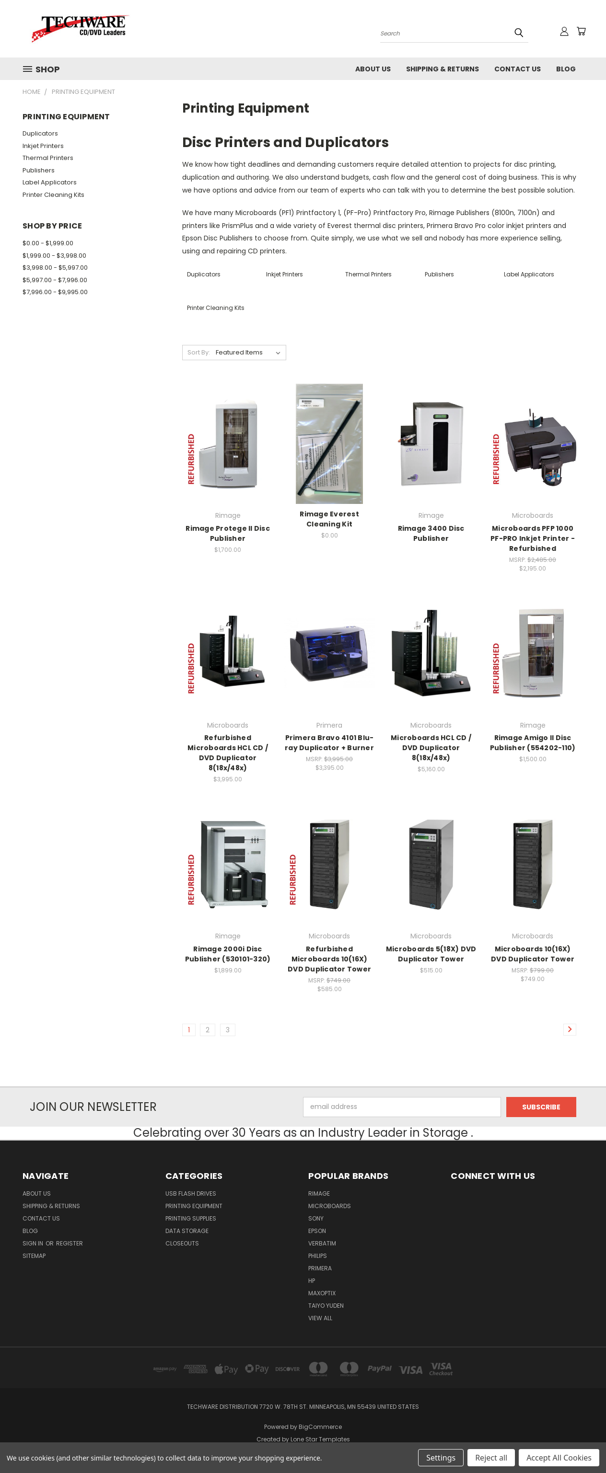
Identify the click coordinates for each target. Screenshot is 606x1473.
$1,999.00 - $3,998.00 (54, 255)
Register (69, 1243)
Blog (566, 69)
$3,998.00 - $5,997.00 (55, 267)
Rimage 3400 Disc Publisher (431, 533)
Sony (316, 1218)
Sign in (34, 1243)
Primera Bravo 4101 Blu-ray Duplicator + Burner (329, 743)
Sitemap (34, 1256)
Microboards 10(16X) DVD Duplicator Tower (532, 954)
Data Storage (187, 1231)
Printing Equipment (193, 1206)
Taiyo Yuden (326, 1306)
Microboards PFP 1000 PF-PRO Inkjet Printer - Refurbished (532, 538)
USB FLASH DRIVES (190, 1193)
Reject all (491, 1457)
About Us (373, 69)
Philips (317, 1256)
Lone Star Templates (320, 1439)
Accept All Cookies (559, 1457)
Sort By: (198, 352)
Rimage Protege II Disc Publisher (228, 533)
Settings (440, 1457)
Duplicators (40, 133)
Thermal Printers (48, 157)
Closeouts (182, 1243)
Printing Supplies (190, 1218)
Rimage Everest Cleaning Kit (329, 519)
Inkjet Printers (43, 145)
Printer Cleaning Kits (53, 194)
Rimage (319, 1193)
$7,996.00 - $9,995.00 (55, 292)
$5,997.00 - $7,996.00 (55, 280)
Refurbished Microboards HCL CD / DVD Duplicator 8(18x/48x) (227, 753)
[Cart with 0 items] (581, 31)
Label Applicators (50, 182)
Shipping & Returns (442, 69)
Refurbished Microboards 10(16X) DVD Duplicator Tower (329, 959)
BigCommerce (320, 1427)
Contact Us (517, 69)
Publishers (39, 170)
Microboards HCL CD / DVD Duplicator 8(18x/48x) (431, 748)
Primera (320, 1268)
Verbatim (322, 1243)
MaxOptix (322, 1293)
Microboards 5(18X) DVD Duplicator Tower (431, 954)
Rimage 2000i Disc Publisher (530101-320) (228, 954)
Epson (317, 1231)
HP (311, 1281)
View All (320, 1318)
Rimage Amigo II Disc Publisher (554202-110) (533, 743)
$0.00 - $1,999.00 (48, 243)
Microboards (329, 1206)
